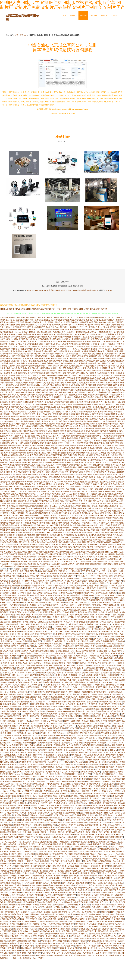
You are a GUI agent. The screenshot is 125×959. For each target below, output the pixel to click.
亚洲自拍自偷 (93, 627)
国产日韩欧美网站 (106, 448)
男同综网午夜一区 (86, 948)
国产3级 (53, 583)
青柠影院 (37, 847)
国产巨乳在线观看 (19, 356)
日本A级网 (37, 743)
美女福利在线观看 (37, 508)
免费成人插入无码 (81, 834)
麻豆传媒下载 (51, 731)
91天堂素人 (100, 955)
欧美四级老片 (58, 581)
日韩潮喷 (95, 895)
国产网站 (103, 385)
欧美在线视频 (86, 404)
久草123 (64, 486)
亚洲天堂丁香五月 (9, 426)
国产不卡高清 (98, 412)
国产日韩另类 (94, 673)
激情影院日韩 (56, 486)
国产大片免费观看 (108, 665)
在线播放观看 (49, 445)
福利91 (20, 805)
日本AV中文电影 (31, 569)
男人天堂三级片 (11, 842)
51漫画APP (79, 443)
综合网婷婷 (80, 689)
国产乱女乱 (117, 474)
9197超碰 (68, 815)
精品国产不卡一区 (55, 762)
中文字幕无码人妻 (22, 341)
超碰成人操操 (54, 356)
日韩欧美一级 (54, 656)
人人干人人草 (10, 866)
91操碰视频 (50, 704)
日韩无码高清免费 (56, 747)
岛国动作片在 (35, 436)
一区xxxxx (17, 332)
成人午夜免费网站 (64, 931)
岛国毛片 (100, 815)
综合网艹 (27, 871)
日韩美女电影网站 (75, 709)
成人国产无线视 (64, 462)
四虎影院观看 (56, 760)
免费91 (69, 373)
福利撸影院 (80, 378)
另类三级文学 (72, 830)
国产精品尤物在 (38, 404)
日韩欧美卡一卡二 (98, 863)
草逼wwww (36, 494)
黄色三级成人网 (31, 699)
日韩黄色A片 (31, 955)
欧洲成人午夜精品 (68, 380)
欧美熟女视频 (13, 764)
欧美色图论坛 (75, 368)
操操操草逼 (18, 801)
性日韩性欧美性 (37, 726)
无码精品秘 (17, 818)
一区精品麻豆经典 (6, 363)
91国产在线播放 (95, 460)
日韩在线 (5, 351)
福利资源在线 (23, 349)
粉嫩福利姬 (70, 670)
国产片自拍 (96, 399)
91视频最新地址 (24, 595)
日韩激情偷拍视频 (23, 866)
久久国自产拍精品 (86, 387)
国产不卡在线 (12, 346)
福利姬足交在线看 (81, 441)
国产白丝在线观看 (43, 892)
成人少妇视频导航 (47, 383)
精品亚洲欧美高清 (33, 687)
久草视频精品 (62, 825)
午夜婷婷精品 (39, 607)
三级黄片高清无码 (18, 955)
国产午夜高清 (9, 453)
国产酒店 (11, 931)
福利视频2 (105, 682)
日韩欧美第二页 (96, 776)
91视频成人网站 (6, 694)
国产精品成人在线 (42, 387)
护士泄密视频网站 (9, 805)
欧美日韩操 (77, 953)
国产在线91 (105, 399)
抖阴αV (113, 636)
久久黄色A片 (28, 834)
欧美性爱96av (103, 694)
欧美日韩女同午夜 (55, 849)
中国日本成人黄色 (34, 938)
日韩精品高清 (81, 433)
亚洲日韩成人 (109, 883)
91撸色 (30, 953)
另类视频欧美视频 (105, 658)
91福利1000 (117, 702)
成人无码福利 (77, 757)
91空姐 (67, 581)
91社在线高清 (91, 373)
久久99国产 (61, 856)
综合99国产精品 (94, 801)
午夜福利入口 (102, 854)
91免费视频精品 (48, 520)
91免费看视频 (17, 489)
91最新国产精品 (51, 392)
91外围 (6, 740)
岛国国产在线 (60, 494)
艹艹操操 (29, 366)
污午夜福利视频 (77, 593)
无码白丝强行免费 (43, 486)
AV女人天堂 (10, 745)
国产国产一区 (110, 349)
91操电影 (69, 489)
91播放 (23, 528)
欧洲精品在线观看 (110, 776)
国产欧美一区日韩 (76, 573)
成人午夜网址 (94, 441)
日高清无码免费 (37, 912)
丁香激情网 (73, 842)
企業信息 (104, 16)
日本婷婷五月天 (35, 641)
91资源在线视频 (108, 436)
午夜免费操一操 (63, 595)
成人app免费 (109, 752)
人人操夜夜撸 (47, 745)
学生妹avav (118, 419)
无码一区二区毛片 (110, 569)
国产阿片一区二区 (106, 873)
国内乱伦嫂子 (52, 842)
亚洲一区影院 (18, 861)
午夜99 (35, 474)
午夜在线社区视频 (13, 948)
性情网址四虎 (89, 615)
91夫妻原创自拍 (66, 656)
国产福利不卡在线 (54, 781)
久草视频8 (107, 416)
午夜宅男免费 (86, 354)
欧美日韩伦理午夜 (32, 518)
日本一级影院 (89, 738)
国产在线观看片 (105, 733)
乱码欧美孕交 (52, 402)
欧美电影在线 (59, 445)
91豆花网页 (42, 699)
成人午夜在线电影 (91, 658)
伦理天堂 (97, 878)
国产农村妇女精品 (8, 793)
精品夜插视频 (47, 844)
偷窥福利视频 (18, 868)
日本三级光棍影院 (47, 346)
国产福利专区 (115, 714)
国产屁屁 (110, 339)
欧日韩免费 (120, 735)
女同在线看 (10, 902)
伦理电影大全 (36, 931)
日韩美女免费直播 (105, 489)
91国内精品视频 (89, 757)
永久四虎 (98, 953)
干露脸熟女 (92, 518)
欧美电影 (15, 827)
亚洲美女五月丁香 (31, 634)
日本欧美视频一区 (67, 764)
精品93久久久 (98, 419)
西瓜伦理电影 (38, 593)
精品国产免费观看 (85, 412)
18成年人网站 (114, 380)
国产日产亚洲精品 (78, 373)
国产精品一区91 (94, 499)
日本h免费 (117, 861)
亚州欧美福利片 (87, 789)
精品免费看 (54, 387)
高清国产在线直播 (7, 629)
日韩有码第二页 (73, 733)
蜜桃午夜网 (81, 445)
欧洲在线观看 (93, 622)
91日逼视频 (43, 474)
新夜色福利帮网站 (12, 813)
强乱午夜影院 (108, 914)
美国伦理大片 (65, 317)
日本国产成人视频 (59, 503)
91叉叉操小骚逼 (8, 494)
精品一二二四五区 (28, 919)
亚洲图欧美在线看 (25, 847)
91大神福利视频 (40, 888)
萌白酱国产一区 (101, 337)
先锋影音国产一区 (44, 578)
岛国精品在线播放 (26, 530)
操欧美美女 (94, 851)
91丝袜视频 (110, 745)
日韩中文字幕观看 (25, 593)
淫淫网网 (119, 395)
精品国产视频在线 (28, 892)
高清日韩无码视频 (36, 407)
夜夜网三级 (37, 948)
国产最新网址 (38, 859)
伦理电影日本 (93, 902)
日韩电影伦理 (88, 755)
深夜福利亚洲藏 (83, 726)
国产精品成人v (112, 842)
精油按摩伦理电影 (46, 571)
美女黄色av (30, 639)
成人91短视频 (23, 711)
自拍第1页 (27, 890)
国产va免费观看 (113, 390)
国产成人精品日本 (84, 465)
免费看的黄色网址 (28, 631)
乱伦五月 (119, 479)
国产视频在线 (80, 747)
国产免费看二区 (18, 445)
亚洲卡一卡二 (48, 460)
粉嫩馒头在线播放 (101, 709)
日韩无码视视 (62, 709)
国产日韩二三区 (6, 822)
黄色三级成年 (90, 424)
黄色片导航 (43, 929)
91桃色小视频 (92, 525)
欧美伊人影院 (29, 390)
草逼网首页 (105, 346)
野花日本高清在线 (109, 646)
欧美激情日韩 (35, 441)
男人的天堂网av (93, 747)
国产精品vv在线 (10, 844)
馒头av (122, 827)
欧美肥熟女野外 (105, 919)
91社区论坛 (120, 421)
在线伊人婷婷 (73, 938)
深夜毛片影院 (74, 772)
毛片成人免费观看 (42, 735)
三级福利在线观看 (58, 822)
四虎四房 (5, 499)
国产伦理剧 (88, 462)
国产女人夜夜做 (108, 460)
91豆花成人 (11, 462)
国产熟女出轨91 (80, 627)
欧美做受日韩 (89, 356)
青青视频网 (12, 704)
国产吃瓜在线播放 (110, 656)
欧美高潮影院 (26, 796)
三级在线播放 (22, 941)
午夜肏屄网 (108, 890)
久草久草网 (35, 721)
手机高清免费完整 (18, 644)
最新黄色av (107, 503)
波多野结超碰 (52, 573)
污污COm (104, 747)
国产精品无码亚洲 (47, 441)
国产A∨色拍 (84, 851)
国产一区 (15, 784)
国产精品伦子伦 (114, 697)
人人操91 (16, 702)
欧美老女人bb (24, 375)
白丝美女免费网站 (88, 327)
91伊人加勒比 (61, 433)
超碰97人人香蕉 (22, 641)
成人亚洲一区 (8, 900)
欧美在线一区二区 (50, 912)
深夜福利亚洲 (110, 491)
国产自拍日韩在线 (77, 796)
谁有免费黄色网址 (108, 595)
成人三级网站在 (66, 407)
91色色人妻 (70, 392)
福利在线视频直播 (6, 332)
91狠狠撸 (43, 337)
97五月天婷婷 (61, 416)
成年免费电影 (62, 938)
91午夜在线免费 (34, 424)
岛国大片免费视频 (28, 332)
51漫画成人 (111, 407)
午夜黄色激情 (11, 878)
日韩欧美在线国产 (52, 366)
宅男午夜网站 (84, 776)
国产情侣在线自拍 (67, 885)
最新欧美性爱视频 (62, 615)
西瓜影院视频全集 (28, 513)
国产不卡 (15, 590)
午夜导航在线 (85, 421)
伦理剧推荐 (73, 465)
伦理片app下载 (37, 351)
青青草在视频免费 (102, 917)
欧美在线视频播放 (74, 484)
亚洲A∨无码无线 (55, 612)
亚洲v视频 (43, 660)
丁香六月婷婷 (60, 810)
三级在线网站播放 (56, 576)
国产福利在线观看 (81, 656)
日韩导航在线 (41, 919)
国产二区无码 (8, 578)
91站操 (18, 902)
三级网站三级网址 (41, 750)
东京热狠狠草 (29, 392)
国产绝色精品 (38, 419)
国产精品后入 (59, 907)
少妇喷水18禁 (69, 443)
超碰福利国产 (18, 917)
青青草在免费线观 (25, 943)
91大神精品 (58, 346)
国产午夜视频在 (92, 808)
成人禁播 (119, 815)
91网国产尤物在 (70, 530)
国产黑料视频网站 (75, 905)
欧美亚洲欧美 (24, 764)
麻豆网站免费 (90, 668)
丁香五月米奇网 (9, 588)
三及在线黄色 (28, 873)
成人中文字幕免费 (60, 482)
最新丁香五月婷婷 (36, 711)
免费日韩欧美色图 (84, 810)
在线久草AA (114, 827)
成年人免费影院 (44, 694)
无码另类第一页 (14, 602)
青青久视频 (60, 431)
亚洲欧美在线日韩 (15, 873)
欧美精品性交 (75, 354)
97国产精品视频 (100, 361)
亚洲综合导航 (48, 615)
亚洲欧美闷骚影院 (64, 711)
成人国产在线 (74, 629)
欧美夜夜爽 (63, 714)
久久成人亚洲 (49, 465)
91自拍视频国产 (94, 779)
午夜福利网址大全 (93, 784)
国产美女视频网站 (14, 433)
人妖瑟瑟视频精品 (92, 926)
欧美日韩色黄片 (98, 351)
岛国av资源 (54, 779)
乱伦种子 (56, 317)
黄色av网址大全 (18, 358)
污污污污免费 (35, 457)
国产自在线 (93, 428)
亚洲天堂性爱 (92, 805)
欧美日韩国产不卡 (76, 950)
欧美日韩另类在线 (39, 820)
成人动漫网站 (67, 953)
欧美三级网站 (38, 786)
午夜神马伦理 (76, 513)
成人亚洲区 (118, 397)
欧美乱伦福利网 (7, 871)
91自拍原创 (13, 670)
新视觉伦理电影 (92, 919)
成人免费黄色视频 (42, 639)
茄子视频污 (9, 344)
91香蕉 (2, 798)
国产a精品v (107, 660)
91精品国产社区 (110, 470)
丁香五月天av (53, 506)
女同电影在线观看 (57, 530)
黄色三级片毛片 (88, 397)
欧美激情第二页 (61, 905)
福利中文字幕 (33, 733)
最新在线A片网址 (110, 409)
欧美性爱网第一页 (17, 634)
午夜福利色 (101, 607)
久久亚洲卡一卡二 (38, 880)
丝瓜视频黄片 (114, 946)
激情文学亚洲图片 (12, 779)
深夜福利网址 (17, 397)
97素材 (105, 605)
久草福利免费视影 (57, 532)
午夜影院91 (38, 895)
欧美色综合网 (45, 327)
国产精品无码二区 (46, 675)
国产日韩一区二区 (27, 370)
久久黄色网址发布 (36, 651)
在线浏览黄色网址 (108, 772)
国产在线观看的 (8, 525)
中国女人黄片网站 (19, 897)
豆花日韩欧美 (31, 668)
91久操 (33, 387)
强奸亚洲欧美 (111, 905)
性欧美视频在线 (69, 805)
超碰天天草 (37, 598)
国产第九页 (22, 934)
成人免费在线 (73, 412)
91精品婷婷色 (35, 670)
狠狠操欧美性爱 (27, 419)
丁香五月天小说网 (97, 634)
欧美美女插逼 (51, 595)
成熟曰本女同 (15, 731)
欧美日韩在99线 (115, 926)
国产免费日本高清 (68, 861)
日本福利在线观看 (70, 859)
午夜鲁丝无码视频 (80, 815)
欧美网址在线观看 (63, 651)
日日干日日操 (81, 600)
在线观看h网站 (87, 692)
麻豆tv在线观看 (113, 383)
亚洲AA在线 (110, 815)
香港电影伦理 (84, 728)
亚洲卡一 (78, 861)
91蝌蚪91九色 (16, 610)
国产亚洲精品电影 (26, 646)
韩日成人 (114, 477)
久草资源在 (90, 445)
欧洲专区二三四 (102, 593)
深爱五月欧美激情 (23, 810)
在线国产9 (57, 847)
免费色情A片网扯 (94, 436)
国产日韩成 (46, 648)
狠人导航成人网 (102, 885)
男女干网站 (61, 685)
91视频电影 (110, 344)
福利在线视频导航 (21, 515)
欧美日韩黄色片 (78, 479)
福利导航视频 (98, 921)
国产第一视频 (15, 924)
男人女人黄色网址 (67, 946)
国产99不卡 (98, 438)
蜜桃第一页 (10, 772)
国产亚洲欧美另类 (74, 685)
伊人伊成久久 (105, 624)
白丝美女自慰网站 (21, 525)
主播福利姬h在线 (79, 407)
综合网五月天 (102, 378)
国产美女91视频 (6, 520)
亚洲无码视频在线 (28, 428)
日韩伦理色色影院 (110, 856)
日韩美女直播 (35, 414)
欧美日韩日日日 (118, 919)
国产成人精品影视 (76, 769)
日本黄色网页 (68, 612)
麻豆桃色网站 (32, 528)
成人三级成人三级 (12, 375)
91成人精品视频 (88, 329)
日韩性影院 (77, 849)
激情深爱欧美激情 (84, 431)
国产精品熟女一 (6, 356)
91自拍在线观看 (103, 332)
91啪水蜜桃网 (116, 511)
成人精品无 (83, 489)
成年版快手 (111, 496)
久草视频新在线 (40, 873)
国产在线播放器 (50, 830)
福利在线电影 (47, 728)
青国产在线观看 (78, 762)
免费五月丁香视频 (116, 443)
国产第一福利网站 (58, 694)
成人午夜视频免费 (116, 520)
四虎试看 (79, 358)
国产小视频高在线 (46, 863)
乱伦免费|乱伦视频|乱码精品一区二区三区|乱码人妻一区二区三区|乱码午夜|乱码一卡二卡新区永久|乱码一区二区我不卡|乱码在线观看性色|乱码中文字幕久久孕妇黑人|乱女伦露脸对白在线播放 (62, 549)
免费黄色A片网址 (11, 339)
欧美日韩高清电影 (31, 929)
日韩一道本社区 (17, 675)
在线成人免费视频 (74, 888)
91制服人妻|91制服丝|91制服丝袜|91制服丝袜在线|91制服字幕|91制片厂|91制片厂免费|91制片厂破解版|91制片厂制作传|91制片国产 (50, 309)
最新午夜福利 (100, 767)
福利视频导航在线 (77, 624)
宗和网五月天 (49, 407)
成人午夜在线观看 (57, 320)
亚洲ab (37, 383)
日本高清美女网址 (107, 622)
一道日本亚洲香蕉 (42, 332)
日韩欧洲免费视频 (23, 830)
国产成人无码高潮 (7, 651)
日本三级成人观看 (43, 453)
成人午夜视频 (118, 426)
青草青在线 (106, 844)
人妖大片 (99, 501)
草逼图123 (79, 631)
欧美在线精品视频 (26, 709)
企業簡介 (73, 16)
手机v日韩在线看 (48, 948)
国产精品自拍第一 (62, 624)
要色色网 (76, 610)
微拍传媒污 (120, 786)
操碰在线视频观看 (116, 692)
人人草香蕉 (101, 373)
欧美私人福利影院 (12, 624)
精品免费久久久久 (112, 900)
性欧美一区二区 (78, 827)
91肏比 (91, 494)
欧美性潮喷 (107, 953)
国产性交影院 (18, 694)
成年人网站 (37, 907)
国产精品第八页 (72, 728)
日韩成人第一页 (16, 361)
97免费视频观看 (71, 639)
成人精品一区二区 (115, 363)
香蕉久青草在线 (118, 673)
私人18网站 (68, 627)
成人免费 (68, 428)
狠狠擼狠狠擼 (82, 525)
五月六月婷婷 (105, 680)
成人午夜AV (40, 588)
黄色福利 (44, 924)
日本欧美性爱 (98, 716)
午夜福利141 (6, 895)
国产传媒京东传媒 (88, 583)
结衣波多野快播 (32, 878)
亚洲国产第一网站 (87, 438)
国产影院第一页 (41, 402)
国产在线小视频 (98, 818)
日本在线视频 (16, 743)
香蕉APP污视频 (117, 416)
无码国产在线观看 (25, 905)
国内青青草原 (96, 803)
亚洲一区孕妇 (114, 598)
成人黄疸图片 (37, 738)
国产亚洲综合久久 (106, 808)
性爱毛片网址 (89, 839)
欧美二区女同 (83, 499)
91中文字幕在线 (36, 373)
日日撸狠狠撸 (75, 721)
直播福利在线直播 (98, 905)
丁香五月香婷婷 (102, 687)
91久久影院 (45, 354)
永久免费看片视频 (77, 767)
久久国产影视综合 (16, 351)
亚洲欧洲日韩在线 (42, 779)
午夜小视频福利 (40, 834)
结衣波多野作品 (64, 786)
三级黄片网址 (80, 847)
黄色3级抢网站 (33, 322)
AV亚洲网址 (114, 399)
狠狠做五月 (27, 851)
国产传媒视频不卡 (117, 694)
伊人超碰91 (75, 687)
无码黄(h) (59, 600)
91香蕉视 (120, 329)
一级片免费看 (26, 714)
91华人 (17, 370)
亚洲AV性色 (27, 743)
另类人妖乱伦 (59, 902)
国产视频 (72, 525)
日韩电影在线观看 (72, 876)
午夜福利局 (117, 740)
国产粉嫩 (47, 479)
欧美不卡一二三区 (92, 827)
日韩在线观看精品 (112, 433)
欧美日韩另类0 (9, 370)
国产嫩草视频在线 (62, 523)
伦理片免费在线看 (84, 818)
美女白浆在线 (105, 851)
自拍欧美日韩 (67, 760)
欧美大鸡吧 (27, 494)
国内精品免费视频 (113, 810)
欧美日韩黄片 (23, 803)
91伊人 (66, 721)
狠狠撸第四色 (38, 530)
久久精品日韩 (77, 917)
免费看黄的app (64, 593)
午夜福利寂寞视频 (94, 600)
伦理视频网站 (5, 428)
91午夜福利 (45, 789)
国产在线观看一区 (79, 702)
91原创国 (54, 648)
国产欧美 (104, 387)
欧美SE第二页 (116, 465)
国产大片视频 (54, 946)
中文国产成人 (52, 714)
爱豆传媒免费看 (78, 926)
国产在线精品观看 (64, 827)
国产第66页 (30, 431)
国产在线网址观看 (22, 441)
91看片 (112, 586)
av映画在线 (48, 890)
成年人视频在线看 (86, 793)
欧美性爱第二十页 (87, 943)
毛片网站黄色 (82, 530)
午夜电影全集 (105, 370)
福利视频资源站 (44, 320)
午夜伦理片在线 (82, 641)
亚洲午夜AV (32, 680)
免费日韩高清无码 (93, 760)
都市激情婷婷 (80, 392)
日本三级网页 (109, 948)
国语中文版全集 (27, 697)
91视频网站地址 (81, 569)
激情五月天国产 (90, 378)
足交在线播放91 (10, 322)
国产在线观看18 (104, 929)
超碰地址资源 (55, 689)
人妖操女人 (111, 847)
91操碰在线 (8, 327)
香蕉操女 (83, 941)
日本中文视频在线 (61, 465)
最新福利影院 (33, 470)
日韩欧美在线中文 (57, 854)
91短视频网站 (66, 491)
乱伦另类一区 (51, 871)
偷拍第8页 (94, 873)
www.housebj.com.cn (35, 290)
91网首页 (11, 716)
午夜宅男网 (70, 663)
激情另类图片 (110, 373)
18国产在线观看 (77, 581)
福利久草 (51, 905)
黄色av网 (89, 433)
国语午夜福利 (91, 854)
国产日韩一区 (92, 750)
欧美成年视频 (89, 528)
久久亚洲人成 (88, 390)
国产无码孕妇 (48, 658)
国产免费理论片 (37, 810)
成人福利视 (73, 873)
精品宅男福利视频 (13, 576)
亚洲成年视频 (36, 866)
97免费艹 (15, 436)
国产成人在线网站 (38, 358)
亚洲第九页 (120, 639)
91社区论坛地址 (75, 571)
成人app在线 (71, 358)
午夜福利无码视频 (17, 699)
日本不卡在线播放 (60, 680)
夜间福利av (58, 859)
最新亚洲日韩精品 (74, 404)
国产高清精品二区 (19, 327)
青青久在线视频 (79, 781)
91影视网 (93, 334)
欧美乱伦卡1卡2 (102, 714)
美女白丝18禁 (83, 494)
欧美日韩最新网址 (7, 885)
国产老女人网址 (37, 723)
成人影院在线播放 (85, 344)
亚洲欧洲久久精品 (59, 837)
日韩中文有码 (83, 605)
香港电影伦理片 (96, 402)
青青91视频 (28, 745)
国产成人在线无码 (28, 501)
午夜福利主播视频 (108, 641)
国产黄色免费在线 (49, 897)
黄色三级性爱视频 (102, 586)
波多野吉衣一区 (64, 912)
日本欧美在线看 (118, 484)
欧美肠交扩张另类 (60, 404)
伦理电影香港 (59, 428)
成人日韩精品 (62, 499)
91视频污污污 (87, 484)
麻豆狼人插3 (103, 946)
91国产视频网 (23, 443)
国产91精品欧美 (16, 834)
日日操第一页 (35, 375)
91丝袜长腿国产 (80, 619)
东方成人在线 (58, 395)
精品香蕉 (95, 383)
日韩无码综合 (40, 781)
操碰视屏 (26, 354)
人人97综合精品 (115, 428)
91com (4, 462)
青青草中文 (92, 815)
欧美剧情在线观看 (39, 714)
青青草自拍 (20, 660)
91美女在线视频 (113, 361)
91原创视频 (4, 501)
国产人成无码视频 (39, 339)
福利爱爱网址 (21, 438)
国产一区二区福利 (68, 332)
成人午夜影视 (80, 924)
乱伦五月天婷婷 (76, 474)
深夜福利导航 (46, 716)
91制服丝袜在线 (102, 615)
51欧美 (121, 361)
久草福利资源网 (47, 395)
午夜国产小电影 (85, 830)
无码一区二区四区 (72, 943)
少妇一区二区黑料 (58, 789)
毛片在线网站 (110, 755)
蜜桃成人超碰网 (34, 532)
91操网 (72, 880)
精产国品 (31, 462)
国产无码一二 (9, 431)
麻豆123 (3, 847)
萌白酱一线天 (65, 474)
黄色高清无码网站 (106, 581)
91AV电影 (56, 646)
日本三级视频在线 (33, 747)
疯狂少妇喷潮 (80, 472)
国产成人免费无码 (23, 407)
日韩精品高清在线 (38, 595)
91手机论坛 (81, 511)
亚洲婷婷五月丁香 (30, 856)
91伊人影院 (96, 907)
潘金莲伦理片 (97, 892)
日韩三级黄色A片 (114, 387)
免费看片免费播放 (98, 938)
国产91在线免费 (74, 617)
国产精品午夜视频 (78, 919)
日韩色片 (66, 687)
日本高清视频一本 (83, 663)
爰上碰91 (119, 518)
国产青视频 (32, 813)
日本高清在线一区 (104, 588)
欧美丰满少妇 (97, 752)
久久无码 (52, 511)
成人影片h (9, 392)
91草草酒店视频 (89, 341)
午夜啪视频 (106, 511)
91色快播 (71, 378)
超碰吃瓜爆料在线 (31, 914)
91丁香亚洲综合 (47, 687)
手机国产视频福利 (8, 682)
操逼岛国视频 (118, 726)
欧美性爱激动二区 (51, 796)
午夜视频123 (44, 448)
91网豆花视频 (45, 375)
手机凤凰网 (93, 612)
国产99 (114, 929)
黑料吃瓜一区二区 (96, 883)
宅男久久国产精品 (10, 470)
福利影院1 (4, 728)
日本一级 (76, 467)
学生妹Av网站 (79, 322)
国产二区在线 (108, 892)
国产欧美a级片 (8, 786)
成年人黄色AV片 (46, 665)
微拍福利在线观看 (17, 317)
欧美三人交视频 (47, 803)
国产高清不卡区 (116, 677)
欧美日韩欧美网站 (57, 639)
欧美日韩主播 (117, 588)
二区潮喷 (87, 573)
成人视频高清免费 (78, 453)
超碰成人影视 (38, 378)
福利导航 (89, 416)
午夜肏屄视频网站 (110, 706)
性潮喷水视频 (23, 670)
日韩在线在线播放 (15, 856)
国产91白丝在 (111, 936)
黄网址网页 (100, 668)
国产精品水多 (14, 506)
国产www (116, 501)
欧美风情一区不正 (20, 680)
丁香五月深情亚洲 (63, 755)
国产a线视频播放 (118, 721)
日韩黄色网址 (73, 455)
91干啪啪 (106, 525)
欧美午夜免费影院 (68, 590)
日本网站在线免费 (41, 370)
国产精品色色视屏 (10, 368)
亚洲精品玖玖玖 (65, 757)
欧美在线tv (44, 477)
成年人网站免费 (112, 462)
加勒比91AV (45, 525)
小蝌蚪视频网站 (72, 868)
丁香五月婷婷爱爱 (39, 825)
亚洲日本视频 (110, 395)
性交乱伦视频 (34, 909)
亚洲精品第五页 (46, 424)
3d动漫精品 (51, 856)
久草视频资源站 (51, 358)
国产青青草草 (59, 876)
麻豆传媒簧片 (11, 907)
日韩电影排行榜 (55, 702)
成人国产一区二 (91, 677)
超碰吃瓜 (93, 409)
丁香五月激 (117, 890)
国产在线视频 (11, 438)
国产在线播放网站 (98, 395)
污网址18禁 (91, 520)
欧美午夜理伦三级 (100, 697)
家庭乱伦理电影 (108, 354)
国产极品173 (105, 859)
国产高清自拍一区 (92, 477)
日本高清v (21, 518)
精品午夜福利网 (29, 489)
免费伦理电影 (63, 414)
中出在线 (36, 924)
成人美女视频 (8, 687)
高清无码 (51, 888)
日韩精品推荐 (113, 457)
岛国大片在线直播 (44, 627)
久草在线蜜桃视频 (92, 868)
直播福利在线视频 (84, 895)
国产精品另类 (60, 520)
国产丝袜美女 (7, 354)
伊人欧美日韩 (73, 948)
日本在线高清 (16, 583)
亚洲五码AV (91, 588)
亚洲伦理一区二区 (64, 832)
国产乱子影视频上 (74, 583)
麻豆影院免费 (117, 503)
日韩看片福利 (115, 781)
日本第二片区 (56, 515)
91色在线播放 (5, 839)
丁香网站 (119, 772)
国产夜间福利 (98, 639)
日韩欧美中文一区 (42, 774)
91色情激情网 (85, 349)
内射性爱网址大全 (49, 484)
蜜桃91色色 (76, 428)
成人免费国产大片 (9, 441)
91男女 (86, 358)
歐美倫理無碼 (61, 888)
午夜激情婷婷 (15, 697)
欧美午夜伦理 (41, 706)
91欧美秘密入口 (112, 955)
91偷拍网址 (12, 905)
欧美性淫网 (27, 786)
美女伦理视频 (89, 317)
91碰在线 (84, 337)
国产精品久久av (111, 876)
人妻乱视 (28, 358)
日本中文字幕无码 (54, 412)
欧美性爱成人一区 (99, 610)
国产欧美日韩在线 (49, 416)
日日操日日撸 (111, 723)
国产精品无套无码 (99, 462)
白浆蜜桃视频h (49, 755)
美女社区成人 (57, 467)
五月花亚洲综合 (28, 402)
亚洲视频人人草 (110, 798)
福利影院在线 (120, 892)
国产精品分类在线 (75, 366)
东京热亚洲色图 (22, 532)
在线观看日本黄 (74, 438)
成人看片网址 (70, 900)
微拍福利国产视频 (25, 339)
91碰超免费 (43, 518)
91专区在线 (18, 416)
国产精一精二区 (92, 407)
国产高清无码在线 (105, 702)
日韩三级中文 (105, 868)
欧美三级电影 (91, 496)
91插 (51, 482)
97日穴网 (64, 412)
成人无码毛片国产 (115, 578)
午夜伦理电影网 (73, 387)
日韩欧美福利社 (73, 644)
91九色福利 (53, 462)
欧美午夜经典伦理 (101, 837)
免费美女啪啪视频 (72, 813)
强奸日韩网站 (113, 762)
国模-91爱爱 (84, 813)
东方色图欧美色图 (88, 687)
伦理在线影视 (91, 453)
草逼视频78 (11, 407)
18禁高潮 (23, 813)
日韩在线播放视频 (21, 484)
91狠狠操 (96, 912)
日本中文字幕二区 (10, 673)
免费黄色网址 (102, 496)
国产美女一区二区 (59, 752)
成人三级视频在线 (103, 453)
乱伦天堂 (74, 506)
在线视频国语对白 (41, 946)
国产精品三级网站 (80, 955)
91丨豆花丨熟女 (24, 704)
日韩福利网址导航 (97, 470)
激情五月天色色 (117, 358)
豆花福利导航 (15, 892)
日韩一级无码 (76, 651)
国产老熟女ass (66, 839)
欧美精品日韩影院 (72, 602)
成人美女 (24, 602)
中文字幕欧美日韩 (54, 706)
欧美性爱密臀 (70, 472)
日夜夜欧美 (39, 397)
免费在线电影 (16, 622)
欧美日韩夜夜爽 (14, 631)
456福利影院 (95, 721)
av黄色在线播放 (78, 832)
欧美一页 (47, 530)
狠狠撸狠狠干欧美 (116, 837)
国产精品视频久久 (43, 631)
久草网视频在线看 (49, 399)
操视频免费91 (68, 361)
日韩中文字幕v (104, 832)
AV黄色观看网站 (39, 366)
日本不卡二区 (35, 341)
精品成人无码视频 (65, 496)
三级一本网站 (104, 636)
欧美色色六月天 (84, 334)
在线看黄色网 (113, 612)
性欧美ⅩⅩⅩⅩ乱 (72, 334)
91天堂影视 (107, 501)
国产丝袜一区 (7, 358)
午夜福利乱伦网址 (68, 646)
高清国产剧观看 (34, 421)
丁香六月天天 (44, 760)
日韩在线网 (71, 416)
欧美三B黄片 (95, 866)
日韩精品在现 (101, 738)
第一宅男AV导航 (25, 590)
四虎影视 (10, 380)
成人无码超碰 (17, 839)
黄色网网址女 (52, 390)
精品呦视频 (76, 515)
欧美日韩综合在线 (52, 682)
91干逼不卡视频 (57, 892)
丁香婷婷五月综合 (15, 402)
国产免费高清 (15, 656)
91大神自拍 (103, 322)
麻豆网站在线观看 (59, 424)
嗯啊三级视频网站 (116, 866)
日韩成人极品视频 (93, 486)
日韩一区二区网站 (113, 607)
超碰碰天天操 (77, 341)
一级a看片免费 (57, 627)
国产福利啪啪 (56, 380)
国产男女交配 (56, 883)
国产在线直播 (37, 460)
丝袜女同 (54, 438)
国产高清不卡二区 (102, 520)
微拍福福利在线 (86, 716)
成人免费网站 (67, 820)
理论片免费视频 (16, 612)
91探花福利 (55, 631)
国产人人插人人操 (98, 936)
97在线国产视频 (32, 660)
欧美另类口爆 (77, 660)
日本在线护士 (71, 402)
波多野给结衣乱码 (28, 950)
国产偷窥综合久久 (94, 682)
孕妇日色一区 (74, 851)
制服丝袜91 (104, 834)
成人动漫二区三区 (90, 457)
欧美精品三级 (72, 752)
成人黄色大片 (19, 578)
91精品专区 (46, 752)
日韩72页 (94, 694)
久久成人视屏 (10, 909)
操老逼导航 (104, 827)
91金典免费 (44, 457)
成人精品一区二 (42, 702)
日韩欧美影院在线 (95, 656)
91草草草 (49, 586)
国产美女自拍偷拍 (19, 685)
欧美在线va (7, 781)
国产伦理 (37, 953)
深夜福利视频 (114, 789)
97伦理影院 (117, 602)
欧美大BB (47, 380)
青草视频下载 (68, 808)
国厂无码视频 (105, 822)
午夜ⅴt (89, 921)
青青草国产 (115, 441)
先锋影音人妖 (23, 755)
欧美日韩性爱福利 (22, 718)
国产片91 (60, 397)
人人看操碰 (63, 387)
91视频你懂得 (77, 397)
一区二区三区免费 (25, 842)
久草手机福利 (5, 888)
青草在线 (102, 847)
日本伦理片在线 (24, 465)
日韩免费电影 (86, 385)
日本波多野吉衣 (99, 433)
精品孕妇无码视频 (50, 419)
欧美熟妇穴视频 (50, 455)
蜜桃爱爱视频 (99, 329)
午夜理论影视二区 (59, 644)
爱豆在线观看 (11, 711)
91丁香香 (18, 786)
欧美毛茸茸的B (11, 648)
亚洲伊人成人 (84, 934)
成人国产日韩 (28, 839)
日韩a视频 (13, 762)
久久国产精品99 (77, 738)
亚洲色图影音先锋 (61, 571)
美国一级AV (111, 337)
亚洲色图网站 (53, 518)
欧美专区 (18, 735)
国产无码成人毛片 (103, 796)
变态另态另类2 (89, 479)
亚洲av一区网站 (91, 699)
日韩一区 (21, 673)
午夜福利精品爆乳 (59, 801)
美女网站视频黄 (18, 508)
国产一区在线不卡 (23, 912)
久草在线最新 (103, 457)
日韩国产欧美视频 (25, 648)
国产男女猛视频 (56, 479)
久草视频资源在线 (118, 680)
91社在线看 (67, 479)
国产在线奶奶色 (50, 718)
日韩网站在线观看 (95, 706)
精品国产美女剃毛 (64, 337)
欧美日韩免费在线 (64, 718)
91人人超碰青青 (72, 494)
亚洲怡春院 (112, 600)
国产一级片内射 (115, 332)
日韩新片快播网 (111, 573)
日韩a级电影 (17, 479)
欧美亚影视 (18, 871)
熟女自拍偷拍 (51, 431)
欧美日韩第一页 (75, 675)
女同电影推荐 (49, 810)
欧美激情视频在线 (85, 697)
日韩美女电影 (31, 627)
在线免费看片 (68, 467)
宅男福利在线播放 (36, 472)
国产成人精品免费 (98, 810)
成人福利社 (96, 830)
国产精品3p (100, 474)
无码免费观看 (68, 569)
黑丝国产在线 (111, 871)
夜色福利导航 (20, 885)
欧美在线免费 (84, 863)
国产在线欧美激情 (8, 665)
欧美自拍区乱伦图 (76, 615)
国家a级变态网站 (12, 615)
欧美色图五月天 (20, 938)
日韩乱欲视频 (88, 709)
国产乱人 (76, 409)
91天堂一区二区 (6, 479)
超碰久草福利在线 (67, 929)
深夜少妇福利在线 (10, 595)
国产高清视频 (15, 619)
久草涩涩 (100, 409)
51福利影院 (43, 506)
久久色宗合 (61, 583)
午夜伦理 (87, 660)
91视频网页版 (50, 673)
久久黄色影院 (13, 936)
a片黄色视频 (63, 842)
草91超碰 (89, 689)
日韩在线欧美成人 (49, 931)
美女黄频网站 (81, 805)
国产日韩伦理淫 (109, 530)
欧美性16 (8, 571)
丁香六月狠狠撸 (35, 692)
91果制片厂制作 (35, 769)
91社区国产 (110, 317)
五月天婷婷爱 (101, 424)
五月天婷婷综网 (78, 931)
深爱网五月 (76, 871)
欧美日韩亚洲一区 (109, 878)
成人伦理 (93, 726)
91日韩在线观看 (15, 513)
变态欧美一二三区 (84, 774)
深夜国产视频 (99, 515)
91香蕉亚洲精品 (50, 433)
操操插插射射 (49, 663)
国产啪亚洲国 (59, 472)
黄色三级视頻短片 (38, 581)
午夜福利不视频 (27, 946)
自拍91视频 (115, 912)
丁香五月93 (84, 634)
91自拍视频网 (59, 909)
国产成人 (118, 813)
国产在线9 (82, 370)
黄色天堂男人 (57, 361)
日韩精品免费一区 (8, 738)
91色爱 (16, 477)
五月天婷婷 (110, 523)
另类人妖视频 (38, 455)
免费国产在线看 (88, 450)
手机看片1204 (62, 378)
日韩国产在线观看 (31, 822)
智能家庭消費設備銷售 (52, 290)
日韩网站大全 (116, 849)
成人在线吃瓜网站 (66, 457)
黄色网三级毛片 (97, 503)
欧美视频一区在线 (68, 689)
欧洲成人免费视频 (87, 837)
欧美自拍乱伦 (43, 689)
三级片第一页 (77, 718)
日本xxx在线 (52, 873)
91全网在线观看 (42, 576)
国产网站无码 (75, 936)
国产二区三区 (38, 317)
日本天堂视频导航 (33, 346)
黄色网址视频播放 (92, 426)
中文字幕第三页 (27, 378)
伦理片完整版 (73, 399)
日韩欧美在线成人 (30, 610)
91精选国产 (70, 424)
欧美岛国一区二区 (56, 443)
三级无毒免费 (15, 482)
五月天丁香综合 (88, 571)
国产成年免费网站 (71, 383)
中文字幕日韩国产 (91, 631)
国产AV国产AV (68, 325)
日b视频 (57, 407)
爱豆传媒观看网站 (84, 346)
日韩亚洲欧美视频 (7, 774)
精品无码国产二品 (71, 501)
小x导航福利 (105, 499)
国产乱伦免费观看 (106, 472)
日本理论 (62, 489)
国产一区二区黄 (87, 786)
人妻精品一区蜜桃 (40, 832)
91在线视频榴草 (84, 907)
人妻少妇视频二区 (47, 421)
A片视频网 (85, 428)
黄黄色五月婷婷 (24, 876)
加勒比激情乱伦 (110, 685)
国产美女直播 (106, 721)
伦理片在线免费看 (15, 573)
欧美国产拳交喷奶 (14, 378)
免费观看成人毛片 (71, 697)
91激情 (100, 525)
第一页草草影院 (105, 477)
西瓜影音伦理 (58, 844)
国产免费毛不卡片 (42, 511)
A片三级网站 (98, 416)
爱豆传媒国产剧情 (31, 675)
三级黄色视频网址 (26, 474)
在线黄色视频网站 (100, 578)
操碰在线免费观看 (92, 825)
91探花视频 (105, 912)
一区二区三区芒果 (84, 900)
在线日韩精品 (95, 641)
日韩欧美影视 (39, 798)
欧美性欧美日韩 (17, 883)
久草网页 (8, 436)
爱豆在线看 (103, 414)
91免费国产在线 (86, 876)
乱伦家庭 (82, 339)
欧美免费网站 (103, 677)
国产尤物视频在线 (24, 503)
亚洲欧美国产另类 (43, 528)
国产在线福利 (54, 513)
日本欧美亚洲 (116, 757)
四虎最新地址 (59, 602)
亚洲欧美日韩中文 (91, 636)
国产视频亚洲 (87, 731)
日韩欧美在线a (67, 834)
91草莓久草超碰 (63, 351)
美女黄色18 (18, 453)
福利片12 (79, 946)
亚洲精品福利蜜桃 (102, 943)
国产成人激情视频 (16, 385)
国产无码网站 (5, 482)
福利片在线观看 (114, 322)
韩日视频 (24, 421)
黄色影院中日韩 (107, 760)
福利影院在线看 (18, 781)
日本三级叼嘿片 (26, 636)
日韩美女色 (20, 738)
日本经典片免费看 (73, 586)
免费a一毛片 (48, 404)
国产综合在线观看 (19, 320)
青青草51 (24, 482)
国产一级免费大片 (70, 395)
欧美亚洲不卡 (29, 588)
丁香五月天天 (82, 576)
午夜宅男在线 (9, 416)
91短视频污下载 (78, 677)
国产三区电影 (99, 494)
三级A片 (43, 491)
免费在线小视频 (48, 373)
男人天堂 (12, 460)
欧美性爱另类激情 (55, 636)
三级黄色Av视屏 (31, 921)
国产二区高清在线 (108, 897)
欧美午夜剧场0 (37, 890)
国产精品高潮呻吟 (98, 745)
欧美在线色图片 (56, 774)
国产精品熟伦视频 (66, 648)
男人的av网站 (58, 890)
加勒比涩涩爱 (33, 760)
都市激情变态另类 (52, 450)
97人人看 (24, 520)
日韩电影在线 (82, 914)
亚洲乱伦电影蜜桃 (8, 830)
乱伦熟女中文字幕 (56, 622)
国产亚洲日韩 (18, 581)
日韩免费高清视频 (23, 789)
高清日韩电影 (12, 503)
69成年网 (37, 745)
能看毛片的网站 (17, 914)
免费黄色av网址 (25, 477)
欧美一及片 (83, 501)
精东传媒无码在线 (8, 789)
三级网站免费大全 (81, 612)
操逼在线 (80, 825)
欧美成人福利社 (108, 663)
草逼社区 (73, 605)
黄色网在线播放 (111, 513)
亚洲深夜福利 (67, 706)
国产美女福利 (107, 576)
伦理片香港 (57, 508)
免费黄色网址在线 (98, 404)
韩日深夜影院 (80, 808)
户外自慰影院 (23, 329)
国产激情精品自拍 (77, 668)
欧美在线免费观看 (42, 854)
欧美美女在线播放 (30, 605)
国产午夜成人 (23, 368)
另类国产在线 (40, 431)
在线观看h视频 (83, 320)
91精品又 (107, 506)
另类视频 (19, 793)
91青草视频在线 (55, 924)
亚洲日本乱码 (113, 675)
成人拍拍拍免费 (52, 385)
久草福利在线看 (20, 752)
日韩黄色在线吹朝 (19, 689)
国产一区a (58, 687)
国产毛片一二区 (35, 844)
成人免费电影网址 (36, 718)
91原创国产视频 (62, 370)
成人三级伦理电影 (15, 890)
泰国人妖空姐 (85, 629)
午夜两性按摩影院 (61, 851)
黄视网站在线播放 (85, 399)
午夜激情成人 (11, 776)
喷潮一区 (71, 441)
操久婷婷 (68, 397)
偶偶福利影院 (72, 578)
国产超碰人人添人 (25, 598)
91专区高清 (67, 660)
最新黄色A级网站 (100, 675)
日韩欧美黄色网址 (112, 634)
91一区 (75, 489)
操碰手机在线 (64, 796)
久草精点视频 (24, 723)
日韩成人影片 (15, 404)
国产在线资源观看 (41, 839)
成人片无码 (82, 486)
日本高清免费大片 (84, 890)
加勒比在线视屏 (54, 477)
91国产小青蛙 (59, 383)
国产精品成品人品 (52, 772)
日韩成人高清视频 (64, 677)
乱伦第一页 (16, 421)
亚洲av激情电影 (74, 421)
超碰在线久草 (18, 929)
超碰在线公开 (98, 484)
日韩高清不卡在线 (58, 868)
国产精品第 (106, 731)
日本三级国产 (63, 573)
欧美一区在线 (19, 380)
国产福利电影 (5, 404)
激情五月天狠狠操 (80, 902)
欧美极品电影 (5, 361)
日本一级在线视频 (12, 387)
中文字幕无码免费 (51, 757)
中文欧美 (86, 905)
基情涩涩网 (102, 407)
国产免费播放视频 (19, 895)
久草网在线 (83, 363)
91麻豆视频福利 (72, 837)
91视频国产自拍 (77, 375)
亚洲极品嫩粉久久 (118, 868)
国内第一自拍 (44, 569)
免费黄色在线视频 (116, 499)
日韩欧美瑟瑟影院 (31, 805)
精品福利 (121, 477)
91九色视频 (22, 346)
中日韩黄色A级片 (95, 914)
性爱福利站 (27, 958)
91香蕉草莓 (52, 832)
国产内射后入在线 (111, 494)
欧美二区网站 (117, 704)
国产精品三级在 (70, 665)
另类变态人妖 (34, 803)
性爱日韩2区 (47, 866)
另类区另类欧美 (55, 426)
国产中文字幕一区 (117, 648)
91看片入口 (48, 503)
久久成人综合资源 (83, 856)
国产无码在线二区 (10, 721)
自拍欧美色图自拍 (75, 803)
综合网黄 (40, 445)
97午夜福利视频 (88, 366)
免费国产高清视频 (114, 508)
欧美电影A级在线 (88, 598)
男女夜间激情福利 (25, 859)
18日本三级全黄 (65, 506)
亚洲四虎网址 (12, 847)
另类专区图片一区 (57, 740)
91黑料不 (38, 501)
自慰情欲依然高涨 (106, 631)
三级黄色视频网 (22, 716)
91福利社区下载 (95, 576)
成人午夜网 (48, 361)
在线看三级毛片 (44, 813)
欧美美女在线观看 (56, 750)
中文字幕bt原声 (23, 448)
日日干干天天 (114, 854)
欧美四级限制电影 (69, 774)
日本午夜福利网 (43, 955)
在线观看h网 (61, 830)
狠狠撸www (45, 721)
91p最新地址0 (5, 689)
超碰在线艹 (61, 402)
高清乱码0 (97, 387)
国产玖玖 (31, 511)
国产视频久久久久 (10, 859)
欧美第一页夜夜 (76, 329)
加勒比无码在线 (63, 880)
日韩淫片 (45, 583)
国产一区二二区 (49, 738)
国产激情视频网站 (112, 341)
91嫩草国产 (90, 508)
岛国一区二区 (25, 436)
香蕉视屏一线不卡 (40, 636)
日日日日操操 (45, 837)
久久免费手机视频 (67, 322)
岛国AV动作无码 (101, 366)
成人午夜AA (114, 709)
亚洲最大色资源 (30, 801)
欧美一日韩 (4, 697)
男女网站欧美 (92, 924)
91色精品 (75, 791)
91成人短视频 (58, 798)
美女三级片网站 (20, 767)
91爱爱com (8, 409)
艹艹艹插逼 (4, 419)
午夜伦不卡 (101, 334)
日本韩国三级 (95, 665)
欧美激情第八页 (9, 668)
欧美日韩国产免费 (106, 619)
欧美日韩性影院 (11, 769)
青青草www (71, 726)
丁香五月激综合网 (116, 627)
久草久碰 (85, 721)
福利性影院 (92, 880)
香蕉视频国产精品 (42, 462)
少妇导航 (91, 653)
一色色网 (26, 583)
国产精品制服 (100, 644)
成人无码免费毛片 (36, 663)
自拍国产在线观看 (46, 902)
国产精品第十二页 (88, 617)
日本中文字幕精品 (93, 909)
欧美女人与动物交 (102, 327)
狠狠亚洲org (35, 789)
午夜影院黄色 (22, 844)
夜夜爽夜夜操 (33, 900)
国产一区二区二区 (35, 329)
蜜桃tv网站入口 (20, 431)
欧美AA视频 (29, 854)
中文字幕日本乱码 (84, 892)
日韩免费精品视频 (10, 518)
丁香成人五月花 (41, 390)
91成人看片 (67, 955)
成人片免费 (4, 448)
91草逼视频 (27, 523)
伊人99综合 (48, 895)
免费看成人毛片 (108, 791)
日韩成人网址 (24, 880)
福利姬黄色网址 (18, 390)
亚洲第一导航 (18, 571)
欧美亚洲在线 (47, 743)
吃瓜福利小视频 (60, 373)
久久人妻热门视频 (116, 687)
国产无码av (118, 448)
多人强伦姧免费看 (20, 953)
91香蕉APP (28, 317)
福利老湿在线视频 (39, 842)
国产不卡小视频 (112, 424)
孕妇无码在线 (71, 511)
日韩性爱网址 (63, 438)
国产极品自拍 (47, 501)
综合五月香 (62, 358)
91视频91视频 (21, 658)
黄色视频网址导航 (28, 409)
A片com (27, 508)
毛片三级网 (20, 668)
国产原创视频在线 (109, 356)
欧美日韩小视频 (15, 501)
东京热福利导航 (94, 897)
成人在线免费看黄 (59, 460)
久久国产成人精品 (86, 419)
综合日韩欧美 (96, 346)
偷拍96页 (117, 631)
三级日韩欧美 (34, 448)
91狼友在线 (51, 677)
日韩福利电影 (28, 774)
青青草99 (72, 825)
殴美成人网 (82, 653)
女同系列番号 (76, 878)
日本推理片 (53, 448)
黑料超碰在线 (49, 651)
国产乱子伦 (43, 878)
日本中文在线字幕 (56, 914)
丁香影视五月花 (10, 457)
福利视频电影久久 (22, 457)
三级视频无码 (43, 622)
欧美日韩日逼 (35, 728)
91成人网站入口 (60, 863)
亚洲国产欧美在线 (38, 764)
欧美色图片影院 (27, 656)
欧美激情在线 (114, 769)
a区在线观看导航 (84, 752)
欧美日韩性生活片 (77, 462)
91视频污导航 (49, 472)
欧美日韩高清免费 (9, 472)
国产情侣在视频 (34, 629)
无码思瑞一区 (111, 629)
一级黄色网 (61, 392)
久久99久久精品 (71, 909)
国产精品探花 (24, 728)
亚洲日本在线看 (60, 745)
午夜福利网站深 (75, 714)
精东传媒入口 (51, 344)
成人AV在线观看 (72, 518)
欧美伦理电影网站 (19, 366)
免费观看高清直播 (23, 682)
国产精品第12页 (57, 453)
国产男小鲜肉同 (95, 358)
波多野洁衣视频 (33, 363)
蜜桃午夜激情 (53, 414)
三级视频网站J (33, 506)
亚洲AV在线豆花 (15, 499)
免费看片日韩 (37, 523)
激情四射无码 (39, 731)
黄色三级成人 (66, 791)
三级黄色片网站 (30, 445)
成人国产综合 (49, 726)
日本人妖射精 (109, 419)
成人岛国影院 (78, 457)
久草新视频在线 (71, 431)
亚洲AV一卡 (57, 436)
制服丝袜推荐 (41, 950)
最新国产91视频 (91, 762)
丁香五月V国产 (61, 455)
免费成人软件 (80, 426)
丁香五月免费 (67, 610)
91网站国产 (69, 673)
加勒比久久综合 (56, 569)
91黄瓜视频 (66, 762)
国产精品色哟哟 (31, 617)
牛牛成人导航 (43, 934)
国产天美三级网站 (45, 680)
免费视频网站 (23, 496)
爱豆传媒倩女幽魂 (10, 373)
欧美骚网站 (76, 491)
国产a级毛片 (70, 704)
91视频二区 (29, 861)
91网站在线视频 (25, 653)
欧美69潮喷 (27, 351)
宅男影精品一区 (37, 624)
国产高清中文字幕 (57, 813)
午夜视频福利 (13, 726)
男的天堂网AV (26, 404)
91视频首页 (118, 914)
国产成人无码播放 (110, 941)
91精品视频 (64, 605)
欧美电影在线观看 (89, 651)
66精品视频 (107, 438)
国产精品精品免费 (13, 586)
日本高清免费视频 (31, 868)
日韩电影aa (120, 641)
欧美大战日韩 (38, 851)
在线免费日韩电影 (93, 735)
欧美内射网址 (42, 412)
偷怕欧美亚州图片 (55, 325)
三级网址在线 (77, 723)
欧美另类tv (97, 731)
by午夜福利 (115, 830)
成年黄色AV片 (18, 863)
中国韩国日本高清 (97, 349)
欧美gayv (76, 349)
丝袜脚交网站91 (34, 767)
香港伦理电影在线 (71, 344)
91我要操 (114, 431)
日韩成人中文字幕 (107, 590)
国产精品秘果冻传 (54, 834)
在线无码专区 (89, 593)
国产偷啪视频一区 (106, 895)
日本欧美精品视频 (41, 861)
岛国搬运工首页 (32, 438)
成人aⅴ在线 (105, 781)
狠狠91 (27, 581)
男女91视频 (64, 450)
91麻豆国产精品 (20, 900)
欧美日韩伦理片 (16, 706)
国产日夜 (49, 876)
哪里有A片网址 (22, 462)
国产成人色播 (8, 801)
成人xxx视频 (39, 646)
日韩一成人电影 (96, 764)
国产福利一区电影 (54, 820)
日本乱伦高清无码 (87, 515)
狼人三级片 (91, 530)
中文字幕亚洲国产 (105, 726)
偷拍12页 (86, 803)
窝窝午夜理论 (57, 470)
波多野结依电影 (34, 337)
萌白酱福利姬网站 (32, 837)
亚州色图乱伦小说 (100, 390)
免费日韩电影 (55, 354)
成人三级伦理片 (98, 573)
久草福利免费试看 (48, 494)
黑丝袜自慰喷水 (110, 479)
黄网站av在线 (64, 525)
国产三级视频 (78, 636)
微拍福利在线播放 (103, 617)
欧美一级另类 (44, 868)
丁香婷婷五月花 (96, 602)
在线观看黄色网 (103, 518)
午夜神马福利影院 (107, 670)
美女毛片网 (15, 714)
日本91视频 (66, 702)
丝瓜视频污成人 (8, 511)
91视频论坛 (107, 764)
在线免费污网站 (70, 892)
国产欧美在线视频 (33, 327)
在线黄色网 (86, 595)
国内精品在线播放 (39, 619)
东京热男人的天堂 (61, 803)
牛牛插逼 (30, 895)
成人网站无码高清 (37, 682)
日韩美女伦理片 (29, 706)
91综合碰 (108, 474)
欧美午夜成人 (72, 653)
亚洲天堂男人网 (54, 590)
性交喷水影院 (36, 583)
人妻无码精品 (91, 332)
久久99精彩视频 (50, 786)
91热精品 (93, 929)
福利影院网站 (106, 358)
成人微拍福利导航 (108, 528)
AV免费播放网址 (95, 605)
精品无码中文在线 (28, 702)
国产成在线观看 (53, 474)
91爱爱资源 (64, 699)
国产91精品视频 (87, 586)
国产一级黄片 (43, 917)
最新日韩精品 (33, 368)
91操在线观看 (9, 484)
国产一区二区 (45, 322)
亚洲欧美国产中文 (34, 752)
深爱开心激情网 (21, 629)
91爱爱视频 (65, 368)
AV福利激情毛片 (98, 513)
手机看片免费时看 (48, 793)
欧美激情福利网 (6, 523)
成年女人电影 (24, 726)
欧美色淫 (24, 337)
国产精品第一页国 (42, 426)
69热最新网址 (31, 486)
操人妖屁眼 (37, 943)
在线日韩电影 (63, 873)
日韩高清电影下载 (46, 653)
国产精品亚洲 (80, 424)
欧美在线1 (82, 859)
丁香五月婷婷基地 (49, 685)
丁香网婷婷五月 (106, 740)
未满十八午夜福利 (26, 827)
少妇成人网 (118, 619)
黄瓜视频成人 (86, 414)
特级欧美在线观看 (57, 363)
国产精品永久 (60, 726)
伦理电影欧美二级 (101, 793)
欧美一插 (44, 747)
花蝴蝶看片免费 (76, 327)
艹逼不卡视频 (54, 839)
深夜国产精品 (70, 735)
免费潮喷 (51, 370)
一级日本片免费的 (109, 907)
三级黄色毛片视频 (31, 791)
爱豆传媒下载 (116, 506)
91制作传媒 (118, 412)
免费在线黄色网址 (46, 634)
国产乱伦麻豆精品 (116, 885)
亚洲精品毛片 (72, 801)
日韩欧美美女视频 (107, 455)
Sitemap (109, 290)
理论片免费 (66, 878)
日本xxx (15, 723)
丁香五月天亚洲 (86, 491)
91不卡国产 (72, 680)
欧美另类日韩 (42, 668)
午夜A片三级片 (63, 419)
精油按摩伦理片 (68, 847)
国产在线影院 (98, 876)
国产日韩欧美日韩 (56, 934)
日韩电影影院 (93, 822)
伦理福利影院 (117, 880)
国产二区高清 (27, 479)
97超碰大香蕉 (12, 329)
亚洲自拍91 (20, 627)
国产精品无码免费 (80, 706)
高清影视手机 (28, 818)
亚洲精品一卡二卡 (34, 897)
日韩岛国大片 (99, 888)
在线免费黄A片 (66, 339)
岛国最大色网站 (59, 501)
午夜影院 (114, 902)
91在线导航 (120, 663)
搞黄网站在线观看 (81, 436)
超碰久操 (91, 955)
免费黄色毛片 (36, 334)
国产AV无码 (115, 370)
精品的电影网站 (27, 750)
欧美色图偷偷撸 (19, 815)
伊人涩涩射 (16, 409)
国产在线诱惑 (106, 486)
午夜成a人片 (50, 607)
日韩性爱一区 (96, 856)
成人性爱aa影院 (75, 351)
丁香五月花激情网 (90, 443)
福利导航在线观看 (80, 622)
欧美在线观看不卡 (95, 569)
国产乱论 (19, 745)
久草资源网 (46, 641)
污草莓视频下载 (53, 699)
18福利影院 (92, 363)
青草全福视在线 (113, 385)
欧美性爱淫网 (118, 699)
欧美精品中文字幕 (18, 926)
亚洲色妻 (52, 827)
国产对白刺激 (86, 912)
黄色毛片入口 (70, 740)
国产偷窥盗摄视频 (49, 329)
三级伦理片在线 (9, 810)
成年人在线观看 (82, 798)
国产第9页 (12, 448)
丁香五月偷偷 (51, 936)
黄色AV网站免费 (14, 600)
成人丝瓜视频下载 (31, 344)
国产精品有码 (80, 885)
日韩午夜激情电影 (38, 704)
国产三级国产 (37, 416)
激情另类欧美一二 (12, 467)
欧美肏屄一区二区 (92, 472)
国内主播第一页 (96, 421)
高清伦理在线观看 (104, 880)
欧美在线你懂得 (47, 909)
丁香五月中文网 (70, 914)
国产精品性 (48, 317)
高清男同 (99, 530)
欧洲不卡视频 (71, 822)
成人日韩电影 (38, 958)
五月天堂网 (69, 532)
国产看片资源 (110, 368)
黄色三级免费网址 (83, 402)
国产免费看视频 (74, 448)
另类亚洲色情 (96, 354)
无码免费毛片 (75, 731)
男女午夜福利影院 (79, 496)
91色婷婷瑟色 (18, 392)
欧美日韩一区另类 (82, 764)
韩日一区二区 (100, 341)
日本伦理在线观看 (92, 670)
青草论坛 (49, 581)
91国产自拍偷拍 (57, 327)
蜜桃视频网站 (119, 436)
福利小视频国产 (70, 818)
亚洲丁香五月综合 (12, 636)
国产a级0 (93, 320)
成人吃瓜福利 (73, 370)
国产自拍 (60, 673)
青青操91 (102, 523)
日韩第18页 (30, 885)
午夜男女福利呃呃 (48, 629)
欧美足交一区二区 (99, 344)
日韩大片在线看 (77, 390)
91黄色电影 (107, 402)
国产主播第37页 (13, 491)
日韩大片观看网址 (73, 385)
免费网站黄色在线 (6, 424)
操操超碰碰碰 (41, 885)
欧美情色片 (81, 735)
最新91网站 (71, 856)
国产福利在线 (35, 354)
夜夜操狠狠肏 (61, 948)
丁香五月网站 (63, 448)
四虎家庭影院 (82, 822)
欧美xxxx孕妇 (69, 750)
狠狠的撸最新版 (73, 588)
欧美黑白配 (8, 837)
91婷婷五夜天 (118, 820)
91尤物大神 (61, 733)
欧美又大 (100, 375)
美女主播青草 (112, 378)
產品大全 (83, 16)
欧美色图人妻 (12, 334)
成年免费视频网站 (84, 395)
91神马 (12, 627)
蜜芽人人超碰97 (17, 854)
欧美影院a (26, 600)
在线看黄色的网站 (63, 607)
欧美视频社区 (5, 644)
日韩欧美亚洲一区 (35, 658)
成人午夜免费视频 (93, 339)
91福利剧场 (55, 375)
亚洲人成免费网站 (92, 322)
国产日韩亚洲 (38, 796)
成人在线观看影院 (95, 941)
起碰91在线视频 (115, 793)
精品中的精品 (89, 361)
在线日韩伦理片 (62, 629)
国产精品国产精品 (87, 772)
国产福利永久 (109, 320)
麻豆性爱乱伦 (11, 808)
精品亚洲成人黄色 (97, 728)
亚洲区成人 (26, 499)
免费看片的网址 (63, 936)
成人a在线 (18, 774)
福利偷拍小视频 (100, 317)
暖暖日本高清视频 (75, 743)
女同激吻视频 (116, 375)
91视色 (113, 392)
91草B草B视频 (119, 354)
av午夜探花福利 (13, 455)
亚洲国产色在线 (96, 813)
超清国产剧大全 (23, 373)
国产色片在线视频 (8, 912)
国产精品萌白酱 (52, 489)
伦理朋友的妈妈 (44, 438)
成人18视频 (18, 494)
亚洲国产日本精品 (88, 714)
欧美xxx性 (66, 919)
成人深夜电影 (52, 337)
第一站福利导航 (6, 818)
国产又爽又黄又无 (34, 395)
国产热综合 (37, 399)
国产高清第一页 (83, 460)
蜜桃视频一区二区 (73, 789)
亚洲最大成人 (107, 779)
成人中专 (72, 895)
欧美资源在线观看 (60, 743)
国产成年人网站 (115, 924)
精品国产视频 (5, 675)
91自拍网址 (84, 602)
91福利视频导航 (44, 368)
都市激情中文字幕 (36, 755)
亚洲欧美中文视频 (9, 532)
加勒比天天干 (81, 880)
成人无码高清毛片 (60, 421)
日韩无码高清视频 (103, 653)
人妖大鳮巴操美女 (85, 639)
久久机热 (39, 361)
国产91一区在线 (17, 888)
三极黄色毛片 (80, 750)
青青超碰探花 (23, 769)
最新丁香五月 (117, 844)
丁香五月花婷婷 (105, 704)
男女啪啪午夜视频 (14, 383)
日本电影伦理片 (75, 414)
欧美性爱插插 (87, 351)
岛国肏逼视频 (15, 750)
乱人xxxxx (115, 486)
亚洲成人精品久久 (22, 651)
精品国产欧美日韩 (99, 842)
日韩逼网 (41, 344)
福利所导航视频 (118, 445)
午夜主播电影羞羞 (56, 697)
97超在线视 (13, 496)
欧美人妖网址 (51, 880)
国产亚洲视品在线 (21, 511)
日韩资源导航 (89, 917)
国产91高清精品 (55, 332)
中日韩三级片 (85, 791)
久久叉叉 (29, 455)
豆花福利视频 (83, 455)
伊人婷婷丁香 (46, 670)
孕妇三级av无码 (34, 467)
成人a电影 (49, 588)
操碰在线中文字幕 (38, 772)
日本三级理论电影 (93, 781)
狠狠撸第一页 (54, 668)
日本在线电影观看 (27, 779)
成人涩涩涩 (71, 641)
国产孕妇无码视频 (41, 513)
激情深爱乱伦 (69, 600)
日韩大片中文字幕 (92, 590)
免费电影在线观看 (27, 383)
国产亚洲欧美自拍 (104, 718)
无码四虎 (107, 375)
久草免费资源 (84, 694)
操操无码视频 (72, 460)
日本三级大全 (99, 445)
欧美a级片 (12, 941)
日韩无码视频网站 (39, 450)
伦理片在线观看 (75, 692)
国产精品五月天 (15, 419)
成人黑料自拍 (95, 448)
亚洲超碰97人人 (50, 711)
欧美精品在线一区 (104, 651)
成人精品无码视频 (48, 334)
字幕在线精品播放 (75, 450)
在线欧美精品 (103, 924)
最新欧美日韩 (86, 685)
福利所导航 (23, 506)
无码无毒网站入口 (15, 832)
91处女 (13, 395)
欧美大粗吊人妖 (98, 491)
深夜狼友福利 (115, 834)
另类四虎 (119, 344)
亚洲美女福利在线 (26, 607)
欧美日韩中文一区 (50, 378)
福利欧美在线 (73, 486)
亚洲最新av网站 (71, 844)
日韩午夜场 (67, 453)
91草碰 (6, 385)
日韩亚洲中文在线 (32, 665)
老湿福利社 (111, 839)
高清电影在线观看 (108, 784)
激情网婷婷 (92, 501)
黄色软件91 (59, 409)
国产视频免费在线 (57, 735)
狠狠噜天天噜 (108, 813)
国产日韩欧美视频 (99, 629)
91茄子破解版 (37, 615)
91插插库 (3, 329)
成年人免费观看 (23, 808)
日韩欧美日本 (116, 859)
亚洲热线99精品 (83, 665)
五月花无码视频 (105, 441)
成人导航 (103, 825)
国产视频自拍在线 (65, 871)
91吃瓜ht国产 (116, 950)
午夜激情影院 (67, 781)
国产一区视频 (94, 834)
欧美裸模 (91, 337)
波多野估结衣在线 (13, 919)
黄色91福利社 (81, 520)
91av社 (83, 588)
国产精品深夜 (111, 938)
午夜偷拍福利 (54, 861)
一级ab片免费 (6, 897)
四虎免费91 (30, 356)
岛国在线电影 (90, 796)
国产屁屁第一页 (11, 443)
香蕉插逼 (101, 750)
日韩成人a (94, 523)
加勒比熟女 (76, 337)
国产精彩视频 (17, 354)
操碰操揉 (98, 528)
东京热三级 (58, 926)
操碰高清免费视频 (93, 370)
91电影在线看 (11, 598)
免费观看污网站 (100, 467)
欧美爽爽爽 (14, 607)
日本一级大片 (5, 317)
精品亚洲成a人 (40, 489)
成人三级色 (103, 627)
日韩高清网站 (23, 692)
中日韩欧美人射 (59, 586)
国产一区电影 (8, 767)
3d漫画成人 (107, 602)
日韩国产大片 (8, 752)
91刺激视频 (109, 515)
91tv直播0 (37, 648)
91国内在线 (98, 948)
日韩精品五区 (85, 745)
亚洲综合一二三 (28, 735)
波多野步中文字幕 (83, 470)
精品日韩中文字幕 (108, 786)
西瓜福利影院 (99, 689)
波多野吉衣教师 (60, 588)
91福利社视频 (81, 416)
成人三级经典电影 (34, 685)
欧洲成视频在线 (12, 709)
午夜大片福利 (26, 825)
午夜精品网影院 (62, 399)
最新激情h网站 (111, 467)
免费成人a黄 (86, 610)
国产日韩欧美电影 (29, 361)
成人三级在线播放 (45, 617)
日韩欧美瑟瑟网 (60, 653)
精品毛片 (22, 455)
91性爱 (28, 738)
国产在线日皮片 (65, 513)
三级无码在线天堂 (37, 465)
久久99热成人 (32, 689)
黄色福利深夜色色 (109, 774)
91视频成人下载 (27, 433)
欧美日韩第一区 (65, 723)
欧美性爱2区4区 (59, 670)
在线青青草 (87, 723)
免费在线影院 (85, 482)
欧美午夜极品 (61, 334)
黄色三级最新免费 (79, 508)
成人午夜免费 (46, 847)
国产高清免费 (115, 943)
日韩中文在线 (78, 361)
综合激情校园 (18, 822)
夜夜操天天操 (96, 663)
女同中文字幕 (8, 938)
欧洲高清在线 (92, 702)
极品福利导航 (67, 508)
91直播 (8, 395)
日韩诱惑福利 (119, 895)
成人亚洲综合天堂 (40, 590)
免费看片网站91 (117, 796)
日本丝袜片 (118, 581)
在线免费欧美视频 (24, 334)
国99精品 (69, 902)
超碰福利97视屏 (37, 503)
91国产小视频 (93, 489)
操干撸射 (64, 950)
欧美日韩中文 (79, 648)
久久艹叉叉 (107, 820)
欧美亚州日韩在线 (28, 576)
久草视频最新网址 (64, 390)
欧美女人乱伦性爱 (51, 593)
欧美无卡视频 (39, 709)
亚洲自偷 (40, 673)
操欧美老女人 (103, 428)
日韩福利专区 (72, 499)
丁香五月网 (118, 404)
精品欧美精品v (33, 496)
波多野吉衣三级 (47, 436)
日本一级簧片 (31, 673)
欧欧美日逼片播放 (112, 888)
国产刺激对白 (66, 528)
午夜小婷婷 (56, 953)
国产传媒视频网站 (87, 467)
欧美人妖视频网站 (45, 470)
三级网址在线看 (107, 801)
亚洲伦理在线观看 (72, 716)
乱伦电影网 (114, 917)
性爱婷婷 (94, 414)
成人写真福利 (31, 412)
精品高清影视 (99, 755)
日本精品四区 (15, 740)
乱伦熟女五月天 (111, 329)
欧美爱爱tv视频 (103, 443)
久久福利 (108, 445)
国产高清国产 (62, 692)
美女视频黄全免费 (28, 426)
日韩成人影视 (65, 354)
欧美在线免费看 (28, 397)
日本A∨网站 (35, 600)
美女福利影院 (47, 907)
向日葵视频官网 (73, 941)
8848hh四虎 (113, 605)
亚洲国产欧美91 (53, 619)
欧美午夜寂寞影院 (10, 412)
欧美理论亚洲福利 (25, 677)
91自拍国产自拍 (118, 660)
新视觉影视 (22, 412)
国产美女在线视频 (89, 375)
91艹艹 (75, 363)
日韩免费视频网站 (31, 571)
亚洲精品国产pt (111, 689)
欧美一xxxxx (67, 349)
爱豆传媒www (111, 750)
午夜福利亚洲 (46, 941)
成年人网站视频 (73, 482)
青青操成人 (4, 834)
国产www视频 (37, 479)
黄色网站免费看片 (101, 692)
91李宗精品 (99, 479)
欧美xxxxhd (104, 648)
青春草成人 (42, 856)
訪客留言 (114, 16)
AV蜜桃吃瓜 (107, 484)
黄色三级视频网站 (83, 646)
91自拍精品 (4, 762)
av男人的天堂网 (73, 745)
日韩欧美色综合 (46, 467)
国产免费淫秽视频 (79, 784)
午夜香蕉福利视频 (48, 600)
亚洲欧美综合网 (99, 871)
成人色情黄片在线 (12, 399)
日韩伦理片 (9, 477)
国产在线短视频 (84, 506)
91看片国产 (71, 810)
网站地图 (104, 309)
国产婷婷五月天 (100, 450)
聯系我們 (94, 16)
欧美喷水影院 (56, 368)
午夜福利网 (96, 774)
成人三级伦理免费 (41, 325)
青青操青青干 (116, 525)
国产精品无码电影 (116, 327)
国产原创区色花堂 (53, 339)
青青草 (35, 902)
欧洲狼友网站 (87, 888)
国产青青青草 (17, 523)
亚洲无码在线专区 (90, 743)
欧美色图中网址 (84, 680)
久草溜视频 (70, 897)
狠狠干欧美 (27, 416)
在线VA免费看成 (81, 883)
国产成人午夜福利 (23, 772)
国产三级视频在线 (35, 520)
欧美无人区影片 (6, 868)
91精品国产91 (91, 392)
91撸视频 (16, 825)
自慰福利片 (64, 668)
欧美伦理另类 (56, 528)
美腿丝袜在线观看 (89, 474)
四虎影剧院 (58, 665)
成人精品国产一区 (96, 798)
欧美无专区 (118, 760)
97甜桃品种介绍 (97, 465)
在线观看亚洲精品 (26, 399)
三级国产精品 (24, 624)
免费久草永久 (105, 902)
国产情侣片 (16, 520)
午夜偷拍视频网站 (29, 849)
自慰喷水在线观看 (20, 760)
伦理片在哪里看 (70, 445)
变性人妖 (100, 320)
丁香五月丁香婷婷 (97, 506)
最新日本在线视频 (84, 523)
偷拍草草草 (117, 472)
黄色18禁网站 (15, 428)
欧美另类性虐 (70, 798)
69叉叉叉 (73, 523)
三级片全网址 (93, 733)
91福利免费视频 (34, 525)
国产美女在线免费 (67, 477)
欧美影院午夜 (75, 595)
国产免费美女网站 (92, 648)
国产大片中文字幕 (50, 397)
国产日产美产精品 (106, 426)
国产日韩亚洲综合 (53, 491)
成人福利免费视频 (41, 827)
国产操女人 (68, 409)
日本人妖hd (76, 912)
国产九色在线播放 (85, 578)
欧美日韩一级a (79, 760)
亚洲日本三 (81, 740)
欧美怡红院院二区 (70, 346)
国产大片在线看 (78, 711)
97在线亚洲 (60, 704)
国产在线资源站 (59, 728)
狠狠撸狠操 (89, 767)
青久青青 (22, 491)
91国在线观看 (40, 409)
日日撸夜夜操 (60, 663)
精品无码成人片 (6, 921)
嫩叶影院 (67, 926)
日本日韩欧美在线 (73, 503)
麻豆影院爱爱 (112, 414)
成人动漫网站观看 (63, 329)
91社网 (18, 426)
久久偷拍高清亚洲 (20, 424)
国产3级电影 (32, 934)
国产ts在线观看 (108, 482)
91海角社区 (102, 743)
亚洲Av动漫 (67, 636)
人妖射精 (103, 339)
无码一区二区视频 (10, 876)
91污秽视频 (69, 854)
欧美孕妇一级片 (80, 921)
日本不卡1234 (18, 617)
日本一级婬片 (55, 322)
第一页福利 (103, 762)
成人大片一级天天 (35, 484)
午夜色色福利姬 (112, 668)
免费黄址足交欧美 (61, 675)
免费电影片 (99, 397)
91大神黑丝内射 (16, 605)
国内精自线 (89, 325)
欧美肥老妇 (35, 477)
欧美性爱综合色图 (8, 663)
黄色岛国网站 (58, 349)
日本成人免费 (54, 791)
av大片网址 (68, 921)
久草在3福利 (27, 902)
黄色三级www (31, 815)
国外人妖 (37, 793)
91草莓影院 (108, 351)
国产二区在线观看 (77, 317)
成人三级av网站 (56, 955)
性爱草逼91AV (33, 443)
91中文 (2, 438)
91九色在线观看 (43, 482)
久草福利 (75, 339)
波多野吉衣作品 (58, 716)
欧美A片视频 (113, 571)
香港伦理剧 (62, 385)
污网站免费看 (45, 363)
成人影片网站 (117, 651)
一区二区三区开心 (30, 573)
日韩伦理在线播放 (61, 658)
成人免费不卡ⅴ (82, 704)
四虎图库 (97, 786)
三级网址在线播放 (13, 950)
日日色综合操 (38, 757)
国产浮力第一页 (39, 776)
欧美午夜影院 (26, 820)
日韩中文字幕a (111, 863)
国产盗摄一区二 (11, 639)
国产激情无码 (66, 917)
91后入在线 (29, 781)
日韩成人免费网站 (52, 784)
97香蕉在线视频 (79, 682)
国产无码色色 (38, 433)
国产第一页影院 (91, 832)
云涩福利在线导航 (103, 392)
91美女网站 (43, 914)
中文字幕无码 (84, 873)
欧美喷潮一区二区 (35, 515)
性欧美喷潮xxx (43, 815)
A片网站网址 (117, 489)
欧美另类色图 (76, 755)
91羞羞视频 (95, 385)
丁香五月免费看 (14, 757)
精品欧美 (62, 518)
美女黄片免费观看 (37, 499)
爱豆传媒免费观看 (115, 747)
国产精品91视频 (20, 486)
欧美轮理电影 (5, 883)
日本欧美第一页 (96, 482)
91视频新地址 (91, 511)
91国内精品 (27, 832)
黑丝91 (97, 772)
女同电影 (33, 808)
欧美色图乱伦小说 (68, 426)
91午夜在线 (9, 515)
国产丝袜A (95, 680)
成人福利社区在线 (63, 738)
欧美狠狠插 (71, 433)
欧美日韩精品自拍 (23, 931)
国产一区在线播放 (114, 610)
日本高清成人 (18, 921)
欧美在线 (21, 639)
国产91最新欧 (89, 769)
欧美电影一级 (11, 677)
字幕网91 (48, 646)
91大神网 (81, 909)
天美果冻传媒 (74, 419)
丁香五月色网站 (22, 322)
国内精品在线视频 (90, 861)
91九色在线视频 (12, 465)
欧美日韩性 (104, 926)
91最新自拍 (50, 409)
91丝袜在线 (32, 482)
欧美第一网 (96, 791)
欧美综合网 (12, 943)
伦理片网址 (75, 786)
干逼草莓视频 (87, 871)
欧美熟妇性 (104, 711)
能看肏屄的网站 (95, 844)
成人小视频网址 (11, 692)
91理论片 (113, 453)
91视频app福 (43, 808)
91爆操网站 (51, 825)
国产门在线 (80, 590)
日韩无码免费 (43, 605)
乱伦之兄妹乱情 (37, 830)
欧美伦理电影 (78, 839)
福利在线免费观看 (80, 779)
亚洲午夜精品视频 (30, 453)
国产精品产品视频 (56, 921)
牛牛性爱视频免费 (49, 943)
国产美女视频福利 (26, 784)
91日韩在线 (61, 897)
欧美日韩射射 (8, 733)
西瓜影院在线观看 (76, 356)
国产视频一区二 (104, 950)
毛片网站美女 (87, 513)
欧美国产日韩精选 (10, 593)
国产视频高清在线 (85, 383)
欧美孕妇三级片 (6, 702)
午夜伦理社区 (110, 639)
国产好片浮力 (25, 387)
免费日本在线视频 (48, 767)
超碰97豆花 (43, 791)
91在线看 (60, 943)
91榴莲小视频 (86, 368)
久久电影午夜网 (115, 615)
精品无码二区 (19, 569)
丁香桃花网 (28, 793)
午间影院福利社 (55, 878)
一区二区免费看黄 (67, 631)
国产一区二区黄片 (60, 441)
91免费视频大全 (20, 733)
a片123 (18, 460)
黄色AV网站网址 (90, 718)
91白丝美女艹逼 (67, 619)
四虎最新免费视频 (46, 602)
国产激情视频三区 (22, 472)
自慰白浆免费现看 (87, 644)
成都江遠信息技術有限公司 (71, 290)
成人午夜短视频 (29, 612)
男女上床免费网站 (80, 820)
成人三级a (14, 653)
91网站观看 (20, 747)
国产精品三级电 (63, 731)
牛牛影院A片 (27, 450)
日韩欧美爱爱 (108, 397)
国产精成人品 (44, 883)
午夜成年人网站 (101, 508)
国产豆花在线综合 (51, 723)
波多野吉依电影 (113, 366)
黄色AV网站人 (70, 520)
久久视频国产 (31, 578)
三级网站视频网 (50, 499)
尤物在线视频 (87, 675)
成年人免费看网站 (59, 941)
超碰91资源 (11, 414)
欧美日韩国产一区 (55, 808)
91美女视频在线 (55, 805)
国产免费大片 (66, 515)
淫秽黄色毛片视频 (105, 699)
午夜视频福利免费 (49, 523)
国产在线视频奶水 (61, 895)
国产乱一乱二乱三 (23, 414)
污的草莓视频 (104, 805)
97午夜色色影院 (57, 721)
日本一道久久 (73, 793)
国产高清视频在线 (91, 581)
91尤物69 (44, 414)
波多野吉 (104, 866)
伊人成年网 (95, 595)
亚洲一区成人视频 (118, 402)
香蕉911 (66, 327)
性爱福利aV (33, 602)
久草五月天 (68, 622)
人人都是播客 (97, 660)
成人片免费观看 (42, 612)
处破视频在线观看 (103, 757)
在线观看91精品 (78, 528)
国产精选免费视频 (6, 486)
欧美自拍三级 (39, 784)
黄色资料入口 (85, 503)
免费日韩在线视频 (74, 598)
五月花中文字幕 (9, 660)
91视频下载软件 (9, 747)
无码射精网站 (103, 380)
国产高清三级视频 (109, 803)
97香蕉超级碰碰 (6, 445)
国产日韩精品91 (116, 346)
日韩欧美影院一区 (59, 641)
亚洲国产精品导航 (14, 337)
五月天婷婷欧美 (38, 380)
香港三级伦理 (65, 784)
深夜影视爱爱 (88, 878)
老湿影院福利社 (117, 832)
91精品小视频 (45, 532)
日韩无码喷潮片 (107, 909)
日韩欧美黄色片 (99, 723)
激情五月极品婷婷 (17, 325)
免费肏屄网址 (59, 634)
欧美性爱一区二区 (60, 617)
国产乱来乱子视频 (113, 644)
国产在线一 (98, 356)
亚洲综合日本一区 (7, 718)
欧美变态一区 (7, 320)
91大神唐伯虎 (88, 953)
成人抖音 (112, 518)
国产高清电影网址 (109, 421)
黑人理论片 (48, 859)
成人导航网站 (110, 716)
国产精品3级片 (99, 325)
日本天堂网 (17, 849)
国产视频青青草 (68, 924)
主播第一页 (110, 404)
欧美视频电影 (15, 528)
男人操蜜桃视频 (92, 380)
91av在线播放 (108, 412)
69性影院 (13, 349)
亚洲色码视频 (92, 619)
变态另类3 (120, 716)
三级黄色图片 (7, 489)
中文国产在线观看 (102, 931)
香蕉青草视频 (25, 615)
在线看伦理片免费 (60, 866)
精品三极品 (89, 931)
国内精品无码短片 (41, 356)
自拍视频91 (68, 363)
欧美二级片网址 (52, 496)
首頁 (64, 16)
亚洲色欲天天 (19, 344)
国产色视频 (23, 467)
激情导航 (19, 588)
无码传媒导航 (112, 450)
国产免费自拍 (115, 711)
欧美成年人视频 (27, 798)
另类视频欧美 (27, 460)
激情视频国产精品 (50, 351)
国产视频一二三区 (76, 658)
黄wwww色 (60, 344)
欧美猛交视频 (64, 356)
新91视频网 (64, 366)
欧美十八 (15, 646)
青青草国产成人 (46, 349)
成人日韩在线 (101, 839)
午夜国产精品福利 (71, 934)
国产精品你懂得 (96, 934)
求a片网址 (103, 383)
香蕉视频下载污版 (12, 474)
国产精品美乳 (81, 380)
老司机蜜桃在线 (102, 363)
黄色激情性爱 (15, 946)
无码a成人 (119, 883)
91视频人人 (103, 612)
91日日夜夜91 (66, 341)
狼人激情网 (48, 508)
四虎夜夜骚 (93, 704)
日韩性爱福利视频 (77, 699)
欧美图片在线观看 (71, 320)
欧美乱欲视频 (85, 409)
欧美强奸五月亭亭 (110, 934)
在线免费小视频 (68, 436)
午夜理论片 (46, 515)
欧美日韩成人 (83, 844)
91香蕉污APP (80, 477)
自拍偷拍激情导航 (17, 791)
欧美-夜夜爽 (54, 605)
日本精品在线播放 (33, 491)
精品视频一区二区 (38, 871)
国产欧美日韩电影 (41, 697)
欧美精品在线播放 (72, 634)
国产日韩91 (44, 341)
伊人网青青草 (22, 395)
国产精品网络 (61, 511)
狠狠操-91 (107, 431)
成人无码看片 (40, 428)
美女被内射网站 (31, 917)
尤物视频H (113, 593)
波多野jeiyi (42, 573)
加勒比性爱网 (111, 334)
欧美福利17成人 (24, 721)
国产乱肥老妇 (23, 470)
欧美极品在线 (13, 880)
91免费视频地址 (53, 950)
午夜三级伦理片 (85, 842)
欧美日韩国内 (55, 610)
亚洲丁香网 (29, 888)
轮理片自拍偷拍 (94, 455)
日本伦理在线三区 (90, 950)
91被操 (81, 868)
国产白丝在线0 (44, 610)
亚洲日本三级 (34, 716)
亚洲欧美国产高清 (92, 624)
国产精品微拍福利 (44, 644)
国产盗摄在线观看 (55, 660)
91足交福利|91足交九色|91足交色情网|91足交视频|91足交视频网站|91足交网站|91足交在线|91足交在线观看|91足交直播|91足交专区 (54, 552)
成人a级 (35, 653)
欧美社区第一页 (62, 484)
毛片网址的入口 (22, 663)
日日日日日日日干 (117, 682)
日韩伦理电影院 (102, 598)
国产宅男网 (110, 767)
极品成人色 (85, 448)
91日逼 (99, 511)
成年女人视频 (110, 325)
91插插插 (106, 465)
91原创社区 (49, 428)
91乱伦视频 (50, 776)
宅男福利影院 (116, 617)
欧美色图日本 (19, 687)
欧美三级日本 (54, 457)
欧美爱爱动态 (106, 673)
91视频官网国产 (97, 431)
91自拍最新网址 (34, 349)
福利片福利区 (119, 909)
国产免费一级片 (32, 320)
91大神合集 (41, 385)
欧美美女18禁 (79, 854)
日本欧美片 (13, 728)
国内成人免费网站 (30, 622)
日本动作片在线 (27, 731)
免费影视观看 (65, 375)
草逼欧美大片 (116, 653)
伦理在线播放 (81, 332)
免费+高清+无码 (98, 900)
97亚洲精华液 (79, 325)
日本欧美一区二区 (59, 578)
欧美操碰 (43, 496)
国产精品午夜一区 (9, 341)
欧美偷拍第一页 (34, 941)
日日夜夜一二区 (16, 958)
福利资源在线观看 (71, 776)
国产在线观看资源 (20, 363)
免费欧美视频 (45, 443)
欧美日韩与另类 (70, 576)
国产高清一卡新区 (98, 368)
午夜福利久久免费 (57, 900)
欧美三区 (110, 738)
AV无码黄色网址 (31, 863)
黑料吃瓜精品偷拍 (30, 385)
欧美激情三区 (76, 607)
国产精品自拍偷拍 (15, 450)
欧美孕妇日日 (96, 646)
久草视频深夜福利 (69, 470)
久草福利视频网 (55, 341)
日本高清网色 (42, 849)
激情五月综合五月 (95, 820)
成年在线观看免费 (12, 530)
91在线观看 (54, 525)
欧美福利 (8, 849)
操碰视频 (28, 380)
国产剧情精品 (29, 325)
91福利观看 (86, 936)
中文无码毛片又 (102, 583)
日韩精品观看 (40, 392)
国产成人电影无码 (108, 735)
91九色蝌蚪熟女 (71, 907)
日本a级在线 (83, 518)
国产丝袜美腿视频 (90, 849)
